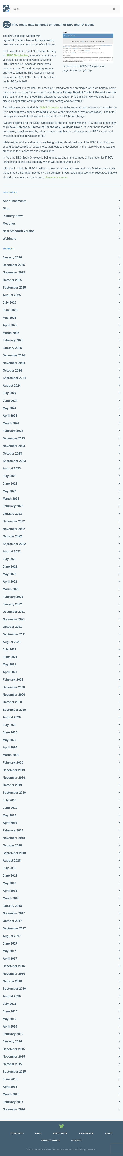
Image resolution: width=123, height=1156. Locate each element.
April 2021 (10, 672)
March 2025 (11, 333)
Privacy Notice (50, 1140)
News (38, 1133)
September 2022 (14, 544)
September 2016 (14, 988)
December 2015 (14, 1049)
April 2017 (10, 958)
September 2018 (14, 853)
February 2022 (13, 596)
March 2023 (11, 498)
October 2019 (12, 785)
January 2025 (12, 348)
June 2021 (10, 657)
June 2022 (10, 566)
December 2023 (14, 438)
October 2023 (12, 453)
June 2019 (10, 807)
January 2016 (12, 1041)
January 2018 (12, 906)
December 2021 (14, 611)
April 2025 (10, 325)
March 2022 (11, 589)
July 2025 (9, 302)
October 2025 (12, 280)
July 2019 (9, 800)
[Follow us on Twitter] (61, 1126)
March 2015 (11, 1094)
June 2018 (10, 875)
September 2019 (14, 792)
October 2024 (12, 370)
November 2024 (14, 363)
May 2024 (9, 408)
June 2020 (10, 732)
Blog (6, 208)
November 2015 (14, 1056)
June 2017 (10, 943)
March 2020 (11, 755)
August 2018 (12, 860)
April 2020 (10, 747)
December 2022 (14, 521)
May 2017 (9, 951)
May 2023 (9, 491)
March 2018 (11, 898)
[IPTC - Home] (6, 9)
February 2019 (13, 830)
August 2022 (12, 551)
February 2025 (13, 340)
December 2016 (14, 966)
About (109, 1133)
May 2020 (9, 740)
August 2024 (12, 385)
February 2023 (13, 506)
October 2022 (12, 536)
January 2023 (12, 513)
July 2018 (9, 868)
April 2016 (10, 1026)
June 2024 (10, 400)
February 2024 (13, 430)
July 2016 (9, 1003)
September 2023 (14, 461)
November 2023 (14, 446)
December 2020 (14, 687)
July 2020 (9, 725)
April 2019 (10, 823)
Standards (17, 1133)
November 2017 (14, 913)
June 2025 (10, 310)
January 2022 (12, 604)
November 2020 (14, 694)
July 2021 (9, 649)
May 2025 (9, 317)
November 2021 (14, 619)
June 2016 (10, 1011)
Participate (60, 1133)
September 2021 (14, 634)
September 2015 (14, 1071)
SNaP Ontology (49, 107)
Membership (86, 1133)
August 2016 (12, 996)
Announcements (14, 201)
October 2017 (12, 921)
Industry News (13, 216)
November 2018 (14, 838)
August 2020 (12, 717)
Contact (76, 1140)
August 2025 (12, 295)
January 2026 (12, 257)
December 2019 (14, 770)
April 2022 (10, 581)
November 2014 (14, 1109)
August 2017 (12, 936)
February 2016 (13, 1034)
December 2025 (14, 265)
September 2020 (14, 709)
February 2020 (13, 762)
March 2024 (11, 423)
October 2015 (12, 1064)
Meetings (9, 223)
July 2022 (9, 559)
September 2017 (14, 928)
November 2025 (14, 272)
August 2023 (12, 468)
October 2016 (12, 981)
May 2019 (9, 815)
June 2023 (10, 483)
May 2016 (9, 1019)
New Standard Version (19, 231)
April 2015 (10, 1086)
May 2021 (9, 664)
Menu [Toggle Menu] (64, 8)
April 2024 (10, 415)
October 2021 (12, 626)
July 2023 (9, 476)
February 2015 (13, 1102)
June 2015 (10, 1079)
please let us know (56, 177)
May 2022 (9, 574)
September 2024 (14, 378)
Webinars (9, 238)
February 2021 (13, 679)
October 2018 (12, 845)
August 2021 (12, 642)
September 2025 (14, 287)
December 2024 (14, 355)
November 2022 (14, 529)
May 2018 (9, 883)
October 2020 (12, 702)
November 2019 (14, 777)
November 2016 (14, 973)
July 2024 (9, 393)
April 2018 (10, 890)
